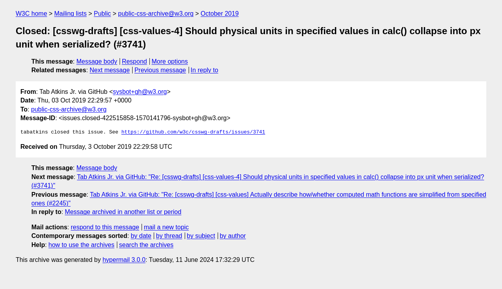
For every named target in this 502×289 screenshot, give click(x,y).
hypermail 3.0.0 (123, 259)
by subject (201, 235)
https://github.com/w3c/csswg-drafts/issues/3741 (193, 132)
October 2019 (220, 13)
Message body (96, 61)
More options (170, 61)
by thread (169, 235)
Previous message (160, 70)
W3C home (31, 13)
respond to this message (105, 227)
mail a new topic (166, 227)
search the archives (146, 244)
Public (102, 13)
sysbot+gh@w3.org (140, 91)
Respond (134, 61)
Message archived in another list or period (123, 212)
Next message (110, 70)
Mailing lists (70, 13)
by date (141, 235)
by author (233, 235)
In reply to (204, 70)
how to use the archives (82, 244)
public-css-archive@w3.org (155, 13)
